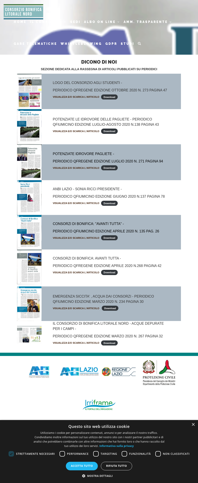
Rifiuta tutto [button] (116, 466)
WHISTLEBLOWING (81, 43)
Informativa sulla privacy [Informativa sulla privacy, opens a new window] (116, 446)
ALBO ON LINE (102, 22)
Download (109, 97)
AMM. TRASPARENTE (148, 22)
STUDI (127, 43)
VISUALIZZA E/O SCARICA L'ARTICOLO (76, 97)
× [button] (193, 424)
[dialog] (99, 451)
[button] (99, 476)
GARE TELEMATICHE (35, 43)
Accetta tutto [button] (82, 466)
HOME (20, 22)
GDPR (111, 43)
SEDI (75, 22)
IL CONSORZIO (48, 22)
